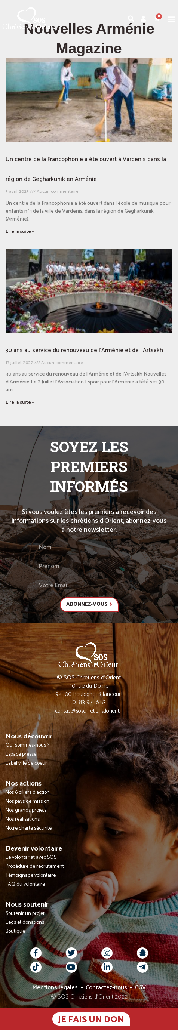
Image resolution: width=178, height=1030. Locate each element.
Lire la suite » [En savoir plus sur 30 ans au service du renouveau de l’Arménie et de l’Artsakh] (20, 402)
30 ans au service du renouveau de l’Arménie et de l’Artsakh (84, 350)
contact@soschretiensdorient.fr (89, 711)
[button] (172, 18)
